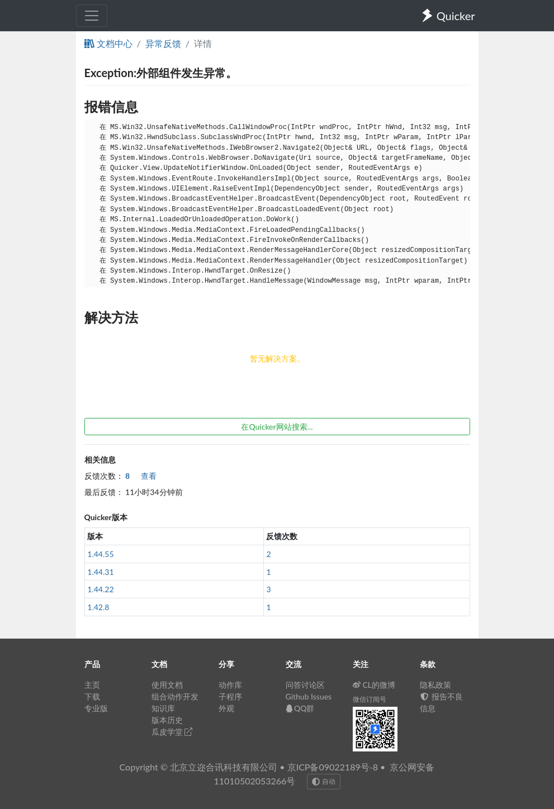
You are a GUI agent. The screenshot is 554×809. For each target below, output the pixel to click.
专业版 (96, 708)
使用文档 (167, 684)
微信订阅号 (369, 699)
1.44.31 (100, 572)
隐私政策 (435, 684)
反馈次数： (104, 475)
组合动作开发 (174, 696)
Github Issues (309, 696)
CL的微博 (374, 684)
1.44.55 (100, 554)
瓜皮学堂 (172, 731)
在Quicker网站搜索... (276, 426)
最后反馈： (104, 492)
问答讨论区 (305, 684)
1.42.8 (98, 607)
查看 (141, 475)
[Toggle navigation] (91, 15)
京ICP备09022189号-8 (332, 767)
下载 (92, 696)
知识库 (163, 708)
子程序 (230, 696)
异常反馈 (163, 43)
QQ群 (300, 708)
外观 (226, 708)
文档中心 (108, 43)
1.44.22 (100, 589)
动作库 (230, 684)
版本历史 (167, 720)
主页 (92, 684)
